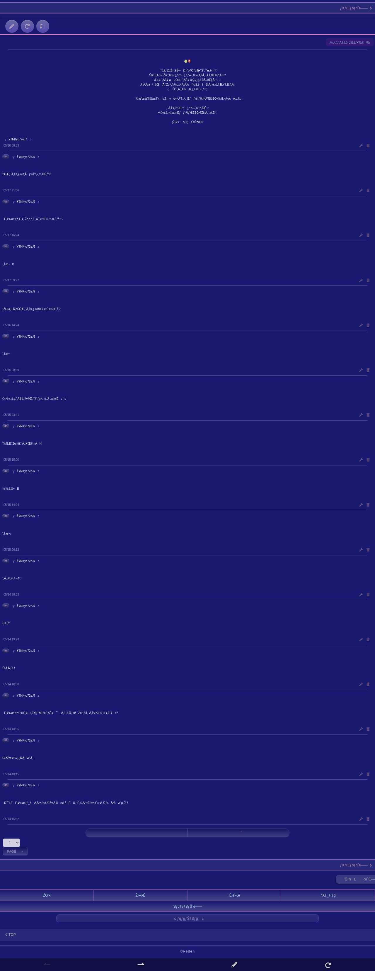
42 (5, 695)
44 (5, 605)
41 (5, 740)
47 (5, 471)
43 (5, 650)
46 (5, 515)
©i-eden (187, 951)
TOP (10, 935)
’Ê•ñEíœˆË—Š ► (359, 880)
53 (5, 201)
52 (5, 246)
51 (5, 291)
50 (5, 336)
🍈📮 (187, 61)
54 (5, 156)
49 (5, 381)
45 (5, 560)
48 (5, 426)
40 (5, 785)
